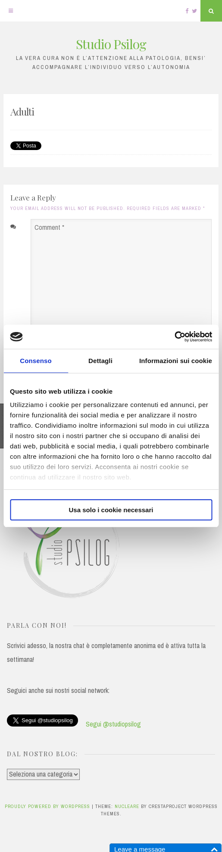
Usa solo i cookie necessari (111, 510)
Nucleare (127, 806)
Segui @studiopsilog (113, 724)
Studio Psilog (111, 44)
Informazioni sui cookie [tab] (175, 360)
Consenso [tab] (35, 360)
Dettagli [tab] (100, 360)
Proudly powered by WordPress (48, 806)
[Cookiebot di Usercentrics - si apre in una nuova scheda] (174, 336)
